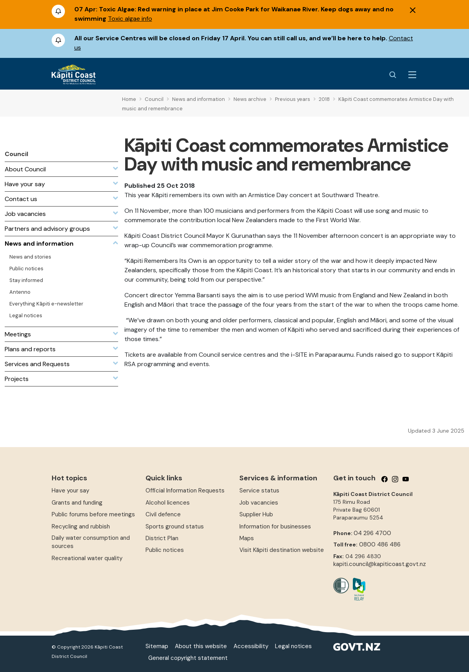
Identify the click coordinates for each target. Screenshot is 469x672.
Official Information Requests (185, 490)
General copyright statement (188, 658)
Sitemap (157, 646)
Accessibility (251, 646)
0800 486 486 (380, 544)
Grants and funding (77, 503)
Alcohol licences (168, 503)
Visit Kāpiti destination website (281, 550)
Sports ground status (175, 526)
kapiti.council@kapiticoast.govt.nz (379, 564)
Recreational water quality (87, 558)
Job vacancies (258, 503)
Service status (259, 490)
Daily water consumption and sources (91, 542)
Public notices (165, 550)
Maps (246, 538)
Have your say (70, 490)
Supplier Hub (256, 514)
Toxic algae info (130, 18)
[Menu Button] (412, 75)
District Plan (162, 538)
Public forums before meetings (93, 514)
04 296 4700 (372, 533)
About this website (201, 646)
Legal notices (293, 646)
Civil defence (163, 514)
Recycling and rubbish (81, 526)
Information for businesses (275, 526)
